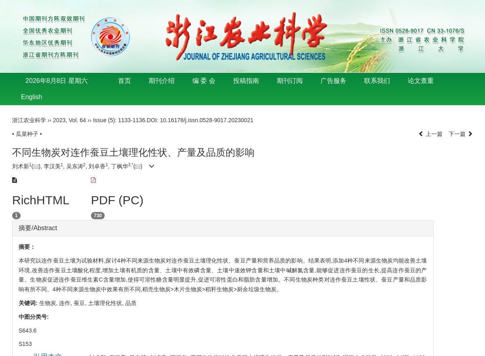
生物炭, (49, 303)
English (31, 96)
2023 (59, 120)
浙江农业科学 (29, 120)
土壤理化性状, (106, 303)
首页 (124, 80)
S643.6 (27, 330)
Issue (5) (104, 120)
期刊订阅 (290, 80)
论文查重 (421, 80)
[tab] (223, 228)
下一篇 (461, 134)
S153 (25, 344)
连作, (66, 303)
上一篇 (430, 134)
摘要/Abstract (38, 228)
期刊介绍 (162, 80)
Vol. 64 (77, 120)
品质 (131, 303)
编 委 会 (203, 80)
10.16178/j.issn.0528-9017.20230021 (206, 120)
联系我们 (377, 80)
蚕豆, (81, 303)
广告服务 (333, 80)
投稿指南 (246, 80)
